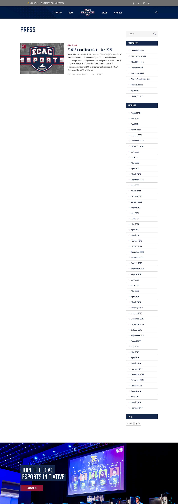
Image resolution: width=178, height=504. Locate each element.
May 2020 (135, 291)
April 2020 (135, 296)
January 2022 (136, 202)
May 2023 (135, 163)
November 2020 (137, 258)
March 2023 (136, 174)
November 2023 (137, 146)
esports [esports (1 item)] (130, 423)
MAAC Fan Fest (137, 73)
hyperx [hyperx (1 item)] (137, 423)
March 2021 (136, 235)
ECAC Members (137, 62)
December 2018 (137, 374)
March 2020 (136, 302)
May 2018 (135, 397)
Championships (137, 51)
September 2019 (137, 335)
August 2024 (136, 113)
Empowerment (137, 68)
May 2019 (135, 352)
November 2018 (137, 380)
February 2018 (137, 408)
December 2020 (137, 252)
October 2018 (136, 386)
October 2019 (136, 330)
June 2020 (135, 285)
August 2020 (136, 274)
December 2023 (137, 141)
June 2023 (135, 157)
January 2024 (136, 135)
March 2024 (136, 130)
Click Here (33, 3)
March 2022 (136, 191)
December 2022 (137, 180)
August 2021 (136, 207)
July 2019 (135, 347)
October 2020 (136, 263)
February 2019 (137, 369)
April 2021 (135, 230)
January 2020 (136, 313)
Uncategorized (137, 96)
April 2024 (135, 124)
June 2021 (135, 219)
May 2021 (135, 224)
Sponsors (85, 74)
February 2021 (137, 241)
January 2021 (136, 246)
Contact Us (32, 488)
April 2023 (135, 168)
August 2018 (136, 391)
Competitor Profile (138, 56)
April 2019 (135, 358)
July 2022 (135, 185)
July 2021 (135, 213)
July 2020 (135, 280)
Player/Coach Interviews (141, 79)
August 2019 (136, 341)
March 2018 (136, 402)
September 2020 (137, 269)
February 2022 (137, 196)
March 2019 (136, 363)
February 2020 (137, 308)
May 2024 (135, 118)
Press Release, (76, 74)
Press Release (137, 85)
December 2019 (137, 319)
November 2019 (137, 324)
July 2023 (135, 152)
